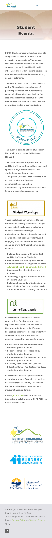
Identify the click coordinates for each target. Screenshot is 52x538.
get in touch (18, 395)
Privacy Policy (18, 520)
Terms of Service (37, 520)
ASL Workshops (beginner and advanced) (26, 267)
